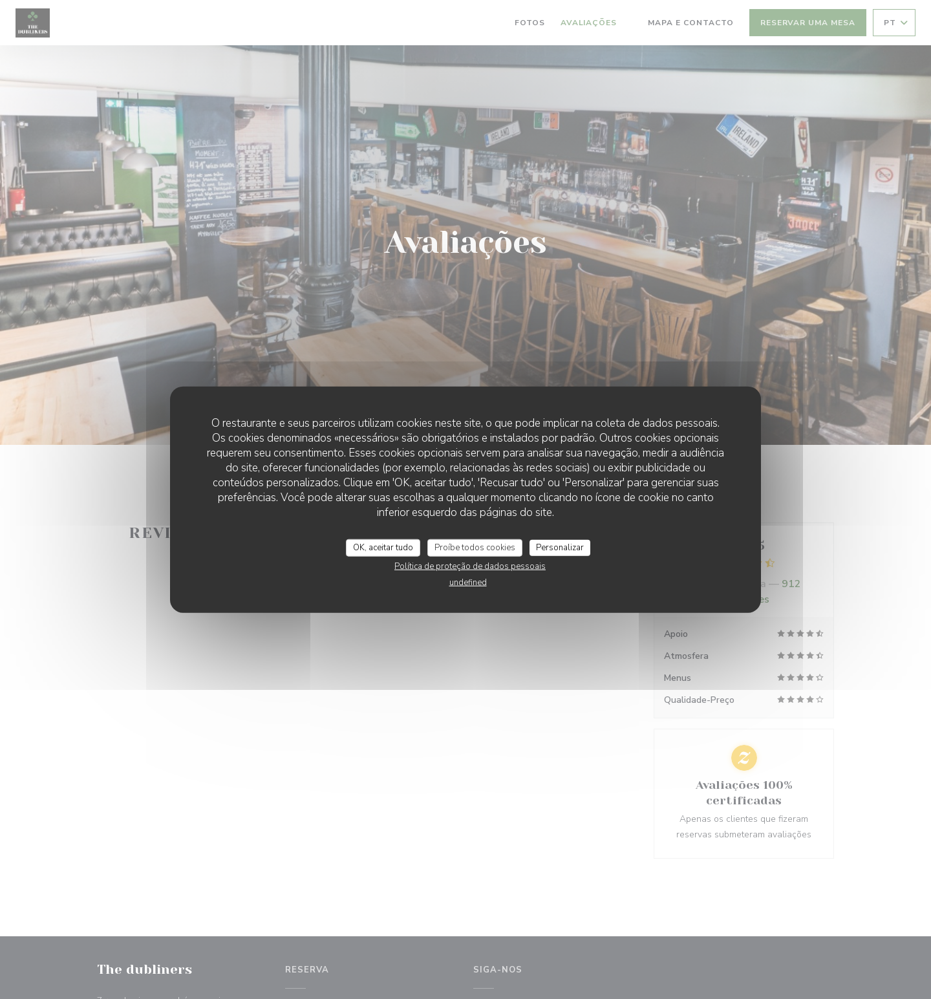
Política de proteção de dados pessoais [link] (470, 566)
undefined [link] (468, 582)
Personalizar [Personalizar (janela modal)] (560, 547)
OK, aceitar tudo (383, 547)
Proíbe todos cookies (474, 547)
